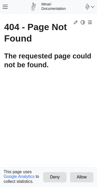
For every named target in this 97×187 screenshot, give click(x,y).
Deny (54, 177)
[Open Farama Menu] (89, 6)
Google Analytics (19, 176)
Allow (82, 177)
